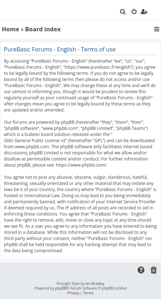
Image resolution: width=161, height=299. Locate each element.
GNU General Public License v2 (34, 140)
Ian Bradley (95, 283)
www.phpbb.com (32, 147)
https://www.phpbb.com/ (81, 165)
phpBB (60, 288)
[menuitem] (123, 12)
